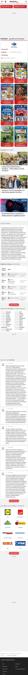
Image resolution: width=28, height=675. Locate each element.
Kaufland (17, 664)
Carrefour (2, 655)
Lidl (3, 664)
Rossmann (4, 669)
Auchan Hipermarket (20, 669)
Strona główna (3, 653)
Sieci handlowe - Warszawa (15, 653)
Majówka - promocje (20, 6)
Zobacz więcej (14, 304)
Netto (16, 666)
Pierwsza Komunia (6, 6)
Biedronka (4, 666)
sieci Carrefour (10, 264)
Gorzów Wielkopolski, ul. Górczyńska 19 (11, 281)
